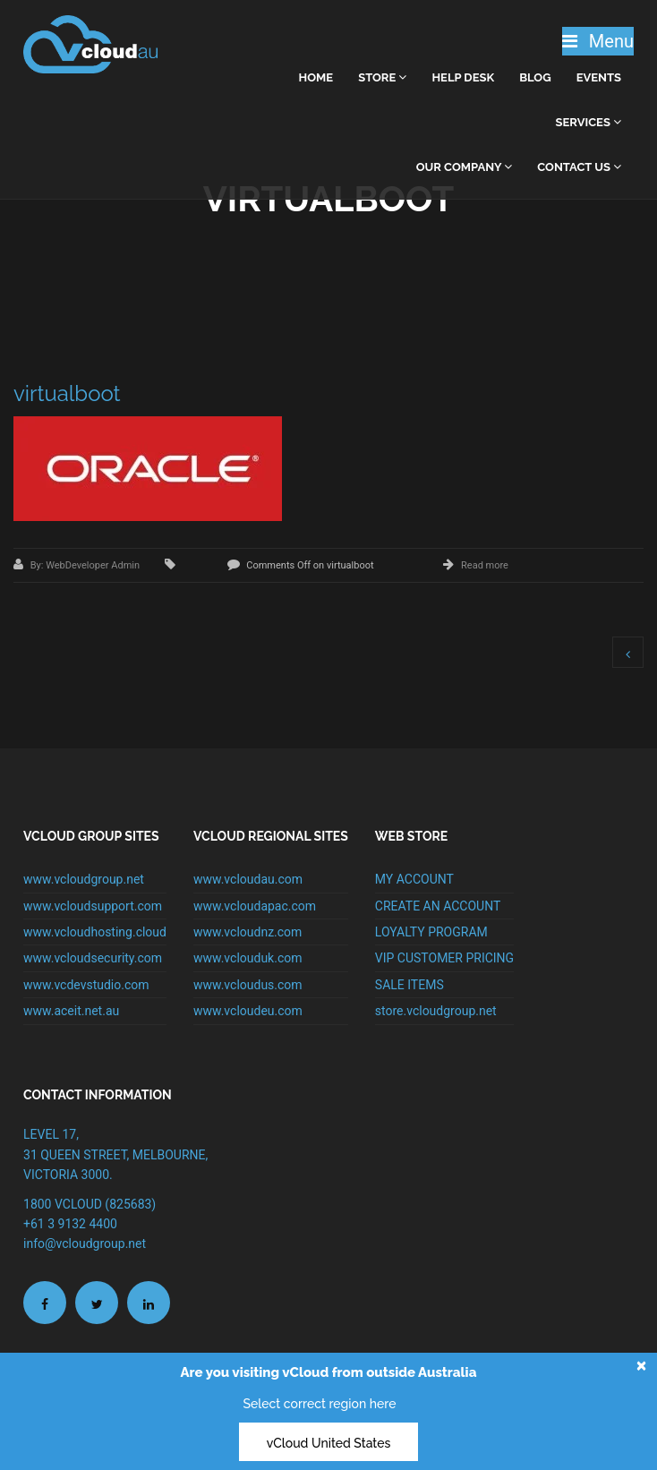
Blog (534, 77)
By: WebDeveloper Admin (86, 565)
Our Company (464, 167)
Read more (484, 565)
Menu (598, 41)
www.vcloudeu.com (248, 1011)
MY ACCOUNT (414, 879)
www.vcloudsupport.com (92, 906)
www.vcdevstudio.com (86, 985)
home (316, 77)
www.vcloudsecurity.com (92, 958)
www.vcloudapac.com (254, 906)
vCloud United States (329, 1443)
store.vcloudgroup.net (436, 1011)
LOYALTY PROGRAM (431, 932)
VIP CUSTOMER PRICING (444, 958)
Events (598, 77)
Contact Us (579, 167)
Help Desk (462, 77)
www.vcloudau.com (248, 879)
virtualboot (67, 393)
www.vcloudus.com (248, 985)
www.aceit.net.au (71, 1011)
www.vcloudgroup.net (83, 879)
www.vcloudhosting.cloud (94, 932)
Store (382, 77)
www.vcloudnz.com (247, 932)
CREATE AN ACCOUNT (437, 906)
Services (588, 122)
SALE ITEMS (409, 985)
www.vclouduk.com (248, 958)
